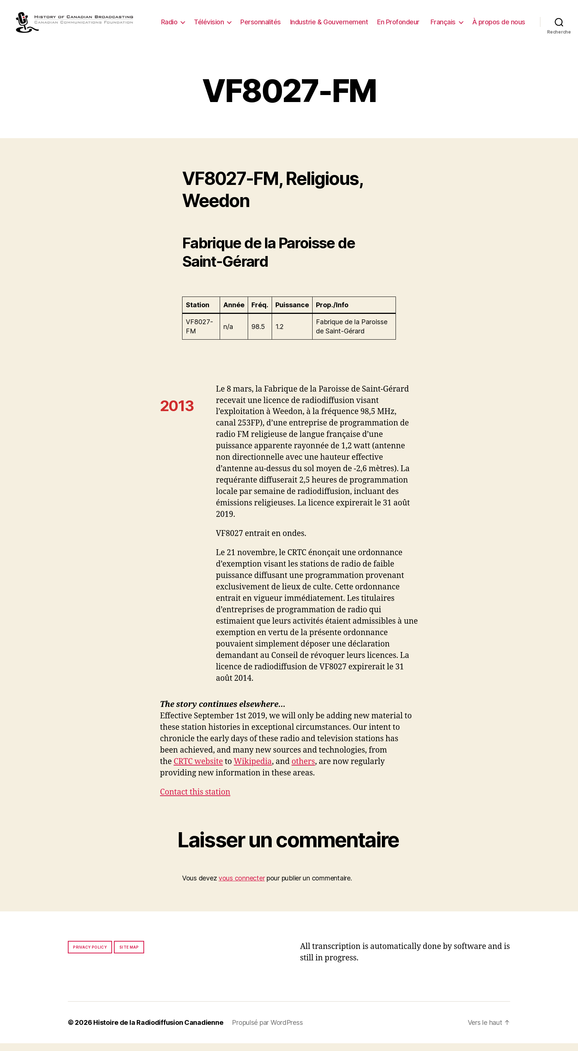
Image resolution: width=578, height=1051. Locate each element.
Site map (129, 955)
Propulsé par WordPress (267, 1030)
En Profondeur (460, 20)
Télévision (271, 20)
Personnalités (323, 20)
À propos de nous (498, 31)
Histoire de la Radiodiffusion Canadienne (158, 1030)
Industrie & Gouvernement (391, 20)
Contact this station (195, 800)
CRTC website (198, 769)
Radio (231, 20)
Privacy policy (90, 955)
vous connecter (242, 886)
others (303, 769)
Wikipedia (253, 769)
